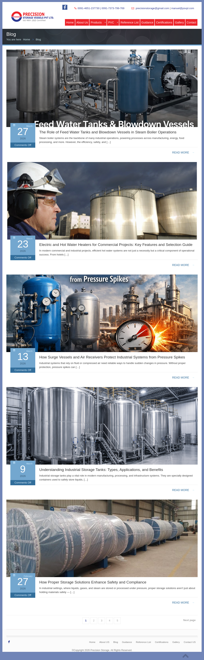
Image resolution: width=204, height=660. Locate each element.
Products (98, 22)
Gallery (179, 22)
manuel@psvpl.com (182, 8)
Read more (183, 152)
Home (70, 22)
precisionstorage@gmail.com (152, 8)
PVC (113, 22)
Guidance (147, 22)
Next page (189, 620)
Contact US (190, 642)
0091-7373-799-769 (113, 8)
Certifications (164, 22)
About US (104, 642)
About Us (82, 22)
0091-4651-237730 (88, 8)
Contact (191, 22)
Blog (38, 39)
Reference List (129, 22)
